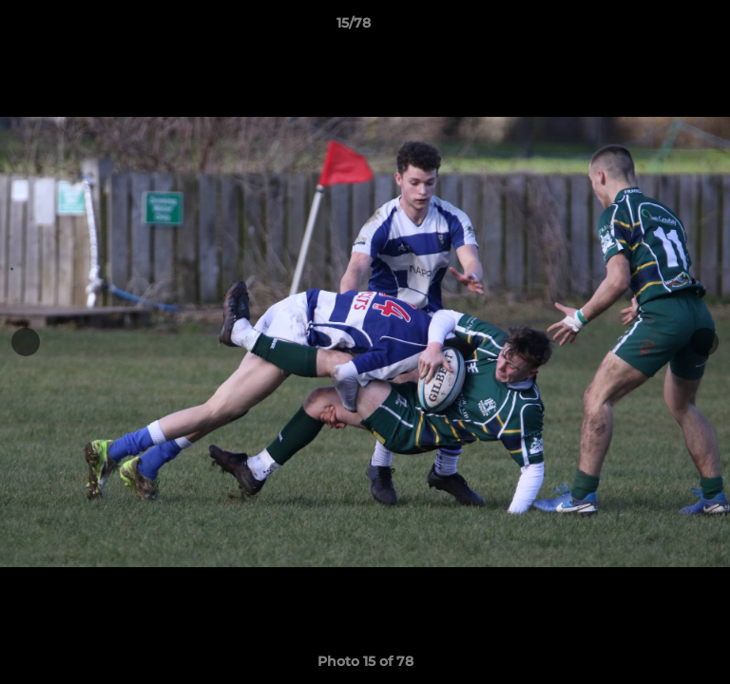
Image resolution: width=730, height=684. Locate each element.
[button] (661, 27)
